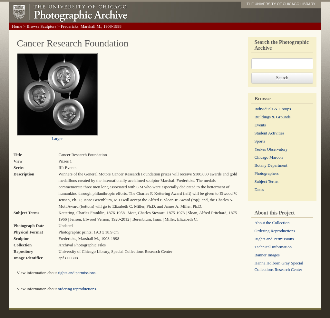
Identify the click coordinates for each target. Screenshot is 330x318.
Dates (259, 189)
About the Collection (272, 222)
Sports (260, 141)
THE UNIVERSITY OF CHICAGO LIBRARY (281, 4)
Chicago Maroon (269, 157)
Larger (57, 138)
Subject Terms (266, 181)
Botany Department (271, 165)
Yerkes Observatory (271, 149)
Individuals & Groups (273, 108)
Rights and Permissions (274, 238)
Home (17, 26)
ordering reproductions (77, 288)
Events (260, 125)
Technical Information (273, 246)
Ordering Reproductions (275, 230)
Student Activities (270, 133)
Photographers (267, 173)
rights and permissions (76, 272)
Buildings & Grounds (273, 116)
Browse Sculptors (41, 26)
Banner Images (267, 255)
